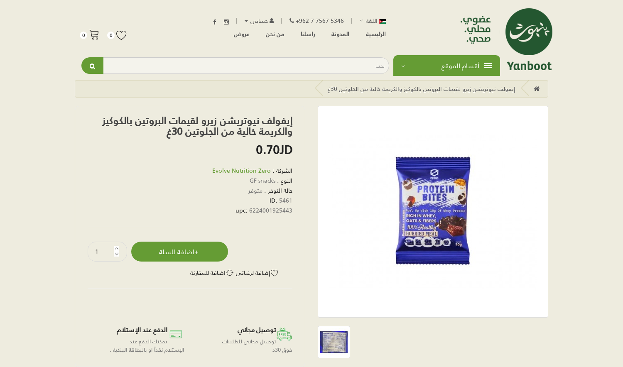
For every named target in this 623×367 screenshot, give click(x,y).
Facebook (214, 22)
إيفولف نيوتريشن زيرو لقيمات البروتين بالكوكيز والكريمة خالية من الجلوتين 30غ (421, 88)
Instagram (226, 22)
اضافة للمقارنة (208, 272)
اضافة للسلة (176, 251)
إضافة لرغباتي (253, 272)
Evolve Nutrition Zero (241, 170)
